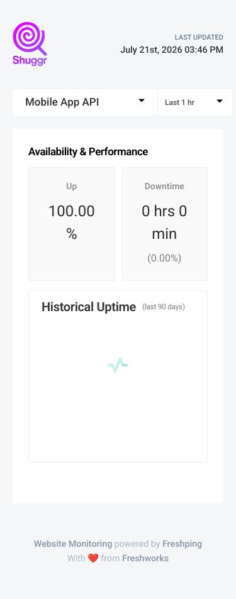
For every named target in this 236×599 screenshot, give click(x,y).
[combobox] (85, 102)
